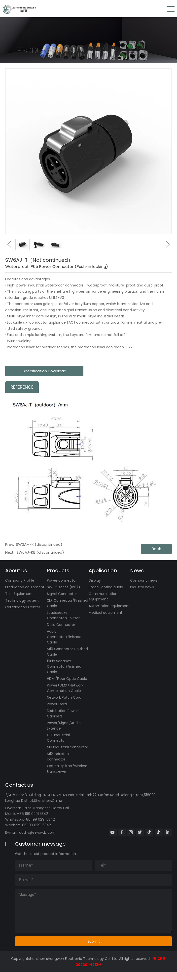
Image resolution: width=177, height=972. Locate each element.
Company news (143, 580)
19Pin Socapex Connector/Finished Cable (64, 666)
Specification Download (44, 371)
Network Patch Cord (64, 697)
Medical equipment (105, 612)
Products (58, 570)
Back (156, 549)
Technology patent (22, 600)
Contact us (19, 785)
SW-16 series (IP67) (63, 587)
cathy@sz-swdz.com (37, 832)
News (137, 570)
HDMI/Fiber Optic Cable (67, 678)
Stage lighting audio (106, 587)
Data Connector (61, 624)
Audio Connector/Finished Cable (64, 637)
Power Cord (57, 704)
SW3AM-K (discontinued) (39, 544)
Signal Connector (62, 593)
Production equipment (24, 587)
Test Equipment (19, 593)
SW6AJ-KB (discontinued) (40, 552)
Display (95, 580)
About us (16, 570)
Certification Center (22, 607)
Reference (22, 387)
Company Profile (19, 580)
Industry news (142, 587)
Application (103, 570)
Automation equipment (109, 605)
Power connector (62, 580)
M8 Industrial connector (67, 747)
